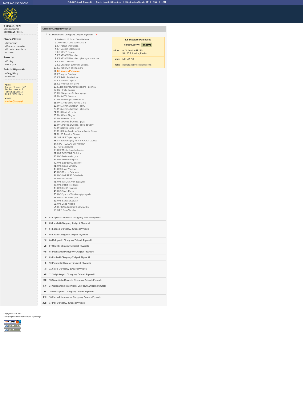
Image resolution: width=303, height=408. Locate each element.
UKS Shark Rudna (65, 191)
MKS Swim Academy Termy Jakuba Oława (77, 131)
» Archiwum (10, 76)
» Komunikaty (11, 43)
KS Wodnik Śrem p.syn (68, 84)
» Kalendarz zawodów (15, 46)
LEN (164, 2)
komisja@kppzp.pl (14, 101)
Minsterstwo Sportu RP (137, 2)
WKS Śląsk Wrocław (66, 210)
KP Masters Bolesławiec (68, 49)
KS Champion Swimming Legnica (72, 65)
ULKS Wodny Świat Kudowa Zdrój (73, 207)
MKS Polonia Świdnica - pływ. (71, 122)
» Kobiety (9, 61)
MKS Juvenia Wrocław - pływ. (71, 106)
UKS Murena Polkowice (68, 172)
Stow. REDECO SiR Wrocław (71, 144)
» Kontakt (9, 52)
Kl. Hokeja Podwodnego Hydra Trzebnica (76, 87)
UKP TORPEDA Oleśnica (69, 153)
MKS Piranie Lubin (66, 118)
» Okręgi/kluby (11, 73)
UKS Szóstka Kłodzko (67, 201)
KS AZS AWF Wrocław (67, 55)
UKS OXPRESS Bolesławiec (70, 175)
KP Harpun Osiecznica (67, 46)
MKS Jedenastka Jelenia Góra (71, 103)
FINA (155, 2)
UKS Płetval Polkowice (67, 185)
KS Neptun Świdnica (66, 74)
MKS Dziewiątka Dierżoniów (70, 99)
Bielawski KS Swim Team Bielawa (73, 39)
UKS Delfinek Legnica (67, 159)
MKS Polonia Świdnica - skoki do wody (75, 125)
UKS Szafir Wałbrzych (67, 197)
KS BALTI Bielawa (65, 61)
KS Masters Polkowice (68, 71)
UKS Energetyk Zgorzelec (69, 163)
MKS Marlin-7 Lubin (66, 112)
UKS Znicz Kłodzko (66, 204)
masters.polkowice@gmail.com (137, 65)
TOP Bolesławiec (65, 147)
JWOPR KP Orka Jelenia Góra (71, 43)
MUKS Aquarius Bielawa (68, 134)
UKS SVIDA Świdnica (67, 188)
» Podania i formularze (15, 49)
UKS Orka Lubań (65, 178)
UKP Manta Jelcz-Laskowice (70, 150)
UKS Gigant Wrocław (67, 166)
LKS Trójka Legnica (66, 90)
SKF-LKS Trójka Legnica (68, 137)
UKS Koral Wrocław (66, 169)
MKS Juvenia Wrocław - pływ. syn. (73, 109)
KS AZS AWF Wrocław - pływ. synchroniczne (78, 58)
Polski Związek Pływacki (80, 2)
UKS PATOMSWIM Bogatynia (71, 182)
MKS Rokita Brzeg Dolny (68, 128)
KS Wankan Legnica (66, 80)
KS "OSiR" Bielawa (66, 52)
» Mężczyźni (10, 64)
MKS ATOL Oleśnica (66, 96)
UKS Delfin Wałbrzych (67, 156)
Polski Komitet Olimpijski (108, 2)
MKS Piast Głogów (66, 115)
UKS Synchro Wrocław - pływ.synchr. (74, 194)
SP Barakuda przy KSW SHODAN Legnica (77, 141)
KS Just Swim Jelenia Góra (70, 68)
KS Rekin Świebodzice (67, 77)
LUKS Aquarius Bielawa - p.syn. (72, 93)
